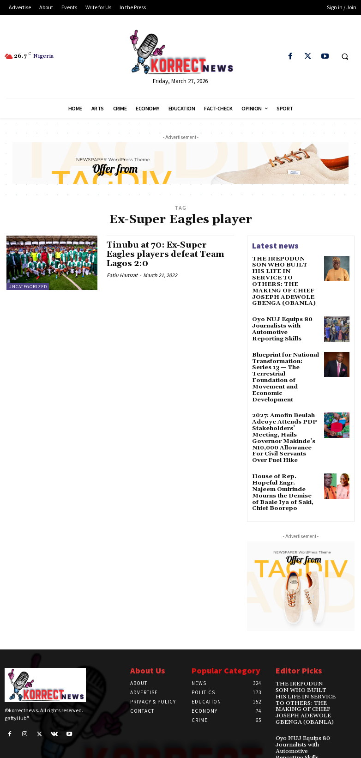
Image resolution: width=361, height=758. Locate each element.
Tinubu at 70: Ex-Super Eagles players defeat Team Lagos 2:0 (167, 254)
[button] (344, 56)
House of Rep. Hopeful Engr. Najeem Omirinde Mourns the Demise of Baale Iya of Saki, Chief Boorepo (284, 477)
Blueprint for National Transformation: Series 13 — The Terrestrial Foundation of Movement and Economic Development (284, 366)
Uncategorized (27, 287)
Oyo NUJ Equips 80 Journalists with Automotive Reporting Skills (285, 320)
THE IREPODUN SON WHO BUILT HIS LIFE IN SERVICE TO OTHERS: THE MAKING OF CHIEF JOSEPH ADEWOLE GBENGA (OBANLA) (284, 277)
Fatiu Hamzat (122, 274)
